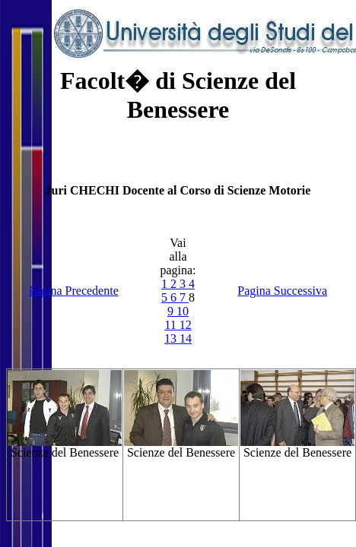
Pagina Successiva (282, 290)
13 (172, 338)
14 (186, 338)
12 (186, 324)
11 (171, 324)
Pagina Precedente (74, 290)
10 (182, 311)
